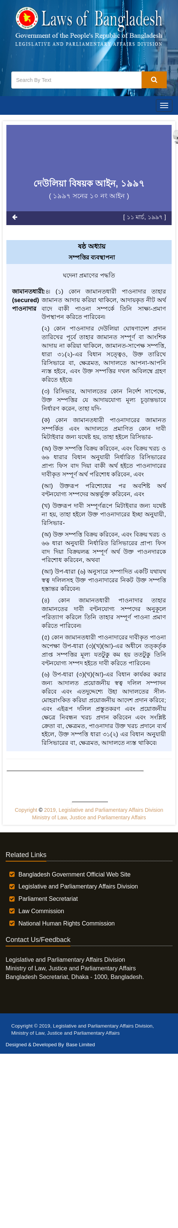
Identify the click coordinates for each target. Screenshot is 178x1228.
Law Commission (41, 911)
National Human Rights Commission (66, 923)
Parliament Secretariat (48, 899)
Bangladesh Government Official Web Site (74, 874)
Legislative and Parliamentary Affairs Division (78, 886)
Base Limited (80, 1044)
